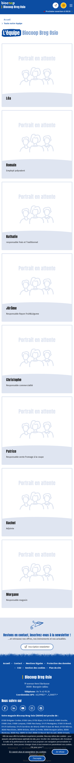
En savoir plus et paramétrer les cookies (27, 752)
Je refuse (60, 752)
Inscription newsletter (37, 647)
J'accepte (37, 758)
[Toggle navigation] (71, 6)
